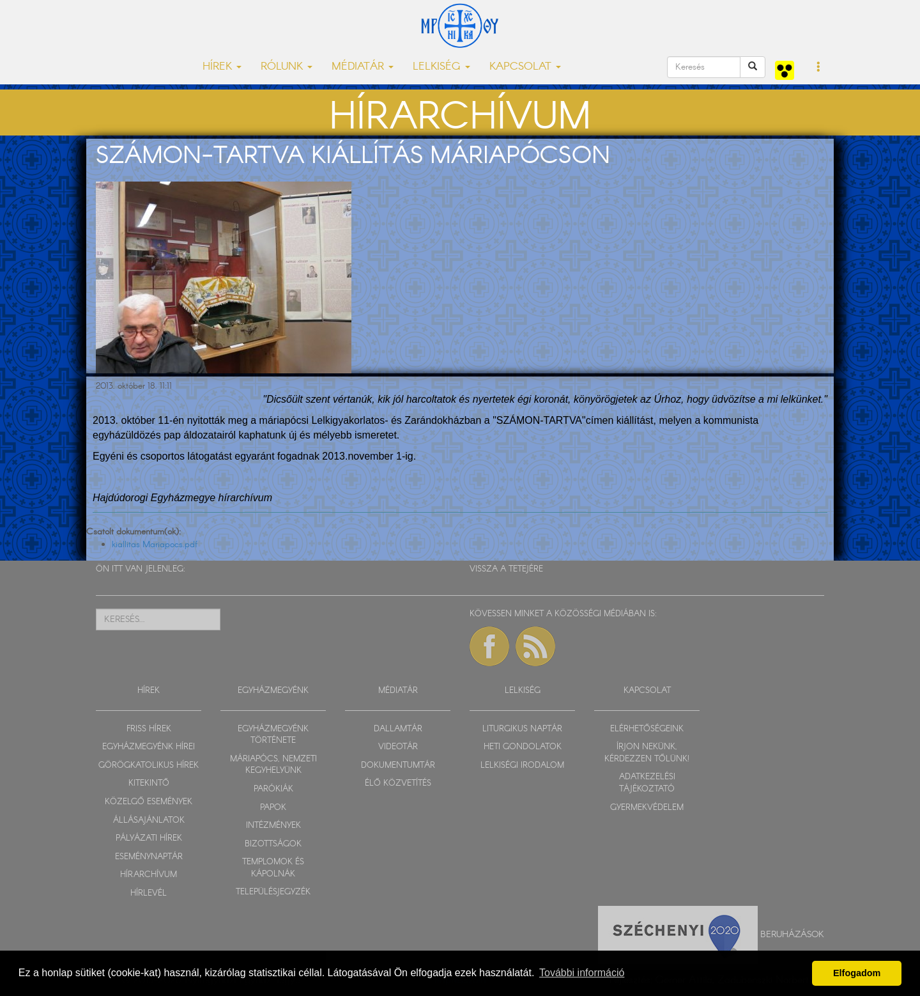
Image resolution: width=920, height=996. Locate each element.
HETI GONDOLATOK (523, 747)
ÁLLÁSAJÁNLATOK (149, 820)
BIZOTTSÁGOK (273, 844)
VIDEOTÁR (398, 747)
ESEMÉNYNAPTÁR (149, 857)
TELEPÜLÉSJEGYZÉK (273, 892)
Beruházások (792, 934)
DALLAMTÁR (398, 729)
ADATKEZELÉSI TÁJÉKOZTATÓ (647, 783)
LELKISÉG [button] (441, 67)
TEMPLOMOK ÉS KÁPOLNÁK (273, 868)
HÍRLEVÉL (148, 893)
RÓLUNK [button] (286, 67)
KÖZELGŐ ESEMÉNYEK (148, 802)
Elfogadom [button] (856, 973)
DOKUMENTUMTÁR (398, 765)
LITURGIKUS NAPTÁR (522, 729)
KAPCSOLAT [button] (525, 67)
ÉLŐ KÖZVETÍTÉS (398, 783)
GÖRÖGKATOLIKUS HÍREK (148, 765)
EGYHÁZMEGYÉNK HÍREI (148, 747)
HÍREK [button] (222, 67)
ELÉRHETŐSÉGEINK (647, 729)
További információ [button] (581, 972)
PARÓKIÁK (273, 789)
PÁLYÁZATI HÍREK (149, 838)
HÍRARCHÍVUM (148, 875)
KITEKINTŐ (148, 783)
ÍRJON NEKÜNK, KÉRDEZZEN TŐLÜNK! (646, 753)
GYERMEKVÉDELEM (647, 808)
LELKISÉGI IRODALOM (522, 765)
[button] (819, 67)
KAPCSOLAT (647, 691)
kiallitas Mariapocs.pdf (154, 544)
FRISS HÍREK (148, 729)
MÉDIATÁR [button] (363, 67)
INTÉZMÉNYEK (273, 826)
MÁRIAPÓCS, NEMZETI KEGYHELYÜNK (273, 765)
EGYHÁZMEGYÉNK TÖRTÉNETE (273, 735)
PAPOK (273, 808)
